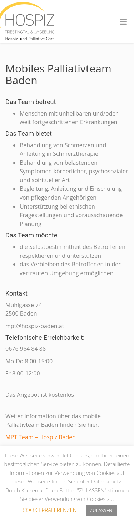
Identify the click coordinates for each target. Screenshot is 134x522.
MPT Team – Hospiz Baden (40, 437)
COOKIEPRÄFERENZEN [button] (49, 509)
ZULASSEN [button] (101, 510)
